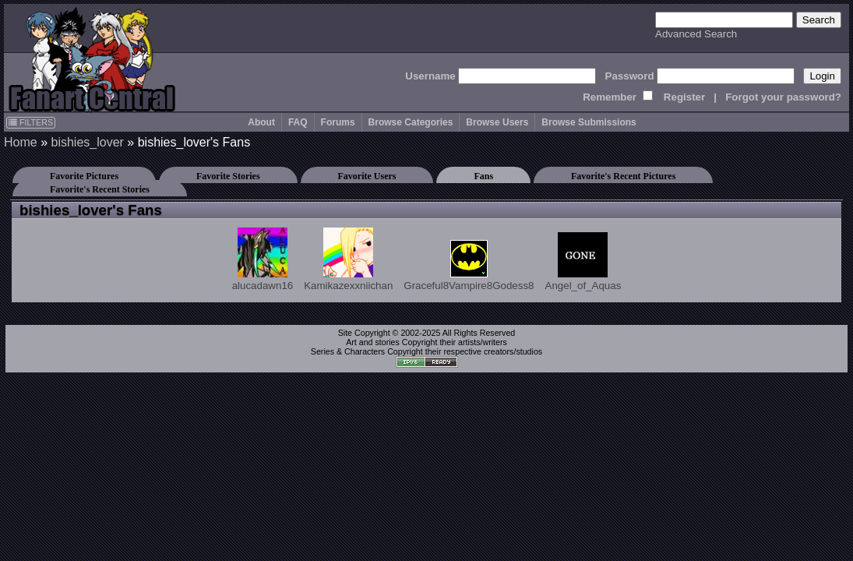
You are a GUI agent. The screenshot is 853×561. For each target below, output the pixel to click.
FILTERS (31, 122)
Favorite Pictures (84, 176)
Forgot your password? (783, 97)
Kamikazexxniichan (348, 259)
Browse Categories (410, 122)
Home (20, 142)
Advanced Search (696, 34)
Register (684, 97)
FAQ (298, 122)
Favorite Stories (228, 176)
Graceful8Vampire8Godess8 (469, 265)
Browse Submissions (588, 122)
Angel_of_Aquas (583, 261)
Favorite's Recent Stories (100, 189)
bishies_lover (87, 142)
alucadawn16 (263, 259)
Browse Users (497, 122)
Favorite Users (367, 176)
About (261, 122)
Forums (338, 122)
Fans (483, 176)
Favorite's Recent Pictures (623, 176)
